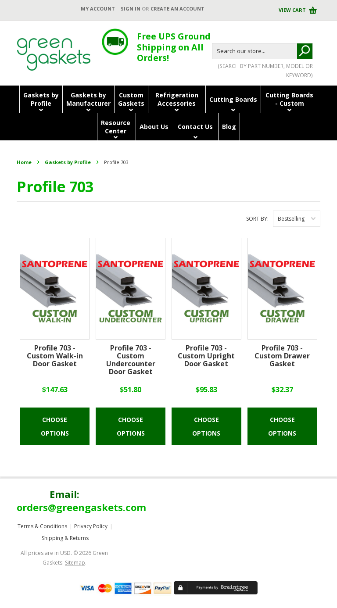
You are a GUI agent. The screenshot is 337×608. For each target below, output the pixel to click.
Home (24, 162)
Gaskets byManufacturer (88, 99)
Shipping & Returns (65, 538)
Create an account (177, 8)
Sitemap (75, 562)
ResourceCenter (115, 126)
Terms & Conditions (42, 526)
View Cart (293, 10)
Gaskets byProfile (41, 99)
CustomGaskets (131, 99)
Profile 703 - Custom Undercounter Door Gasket (130, 360)
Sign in (130, 8)
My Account (98, 8)
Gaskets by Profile (68, 162)
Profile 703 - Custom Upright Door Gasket (206, 356)
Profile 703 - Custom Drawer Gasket (282, 356)
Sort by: (257, 218)
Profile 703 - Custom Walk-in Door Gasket (55, 356)
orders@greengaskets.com (81, 507)
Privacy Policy (91, 526)
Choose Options (55, 426)
